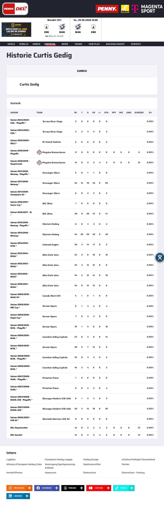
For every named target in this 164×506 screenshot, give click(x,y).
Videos (36, 44)
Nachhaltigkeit (115, 44)
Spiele (11, 44)
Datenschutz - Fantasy (133, 472)
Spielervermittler (92, 464)
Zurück (82, 71)
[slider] (101, 30)
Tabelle (23, 44)
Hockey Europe (90, 459)
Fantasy (136, 44)
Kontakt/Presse (14, 472)
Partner (125, 464)
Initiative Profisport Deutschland (138, 459)
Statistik (49, 44)
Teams (78, 44)
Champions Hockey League (58, 459)
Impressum (50, 472)
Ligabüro (11, 459)
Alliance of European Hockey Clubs (24, 464)
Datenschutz (89, 472)
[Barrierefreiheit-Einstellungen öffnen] (160, 257)
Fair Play (94, 44)
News (65, 44)
